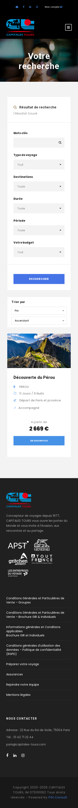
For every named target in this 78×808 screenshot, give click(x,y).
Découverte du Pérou (34, 377)
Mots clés (20, 133)
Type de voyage (25, 155)
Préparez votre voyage (22, 664)
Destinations (23, 177)
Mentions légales (18, 695)
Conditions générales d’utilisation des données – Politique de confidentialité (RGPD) (33, 649)
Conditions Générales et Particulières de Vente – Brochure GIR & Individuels (35, 615)
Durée (18, 199)
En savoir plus (39, 440)
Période (19, 221)
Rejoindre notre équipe (22, 684)
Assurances (14, 674)
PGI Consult (58, 797)
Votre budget (23, 243)
